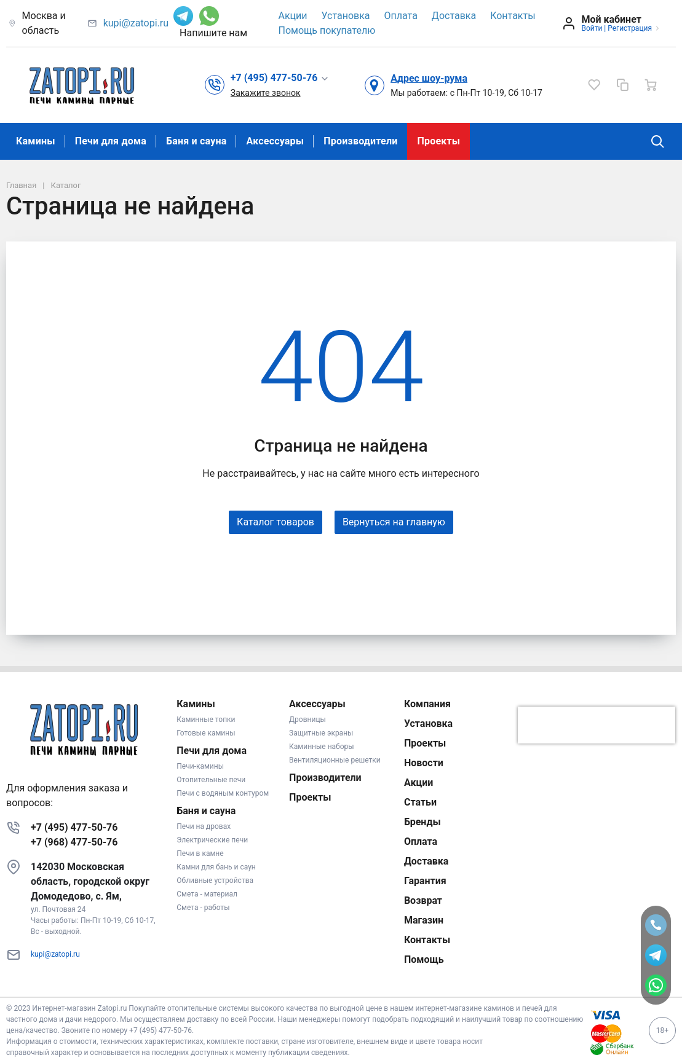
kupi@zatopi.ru (136, 23)
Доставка (454, 16)
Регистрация (630, 28)
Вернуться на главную (394, 522)
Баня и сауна (196, 141)
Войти (591, 28)
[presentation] (596, 725)
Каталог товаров (275, 522)
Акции (293, 16)
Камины (35, 141)
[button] (280, 78)
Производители (360, 141)
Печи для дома (110, 141)
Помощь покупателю (327, 30)
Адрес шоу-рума (429, 78)
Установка (346, 16)
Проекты (438, 141)
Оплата (401, 16)
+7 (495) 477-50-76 (74, 827)
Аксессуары (275, 141)
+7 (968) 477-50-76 (74, 842)
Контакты (512, 16)
